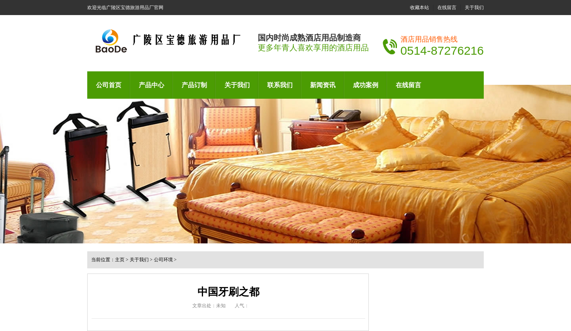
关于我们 (474, 7)
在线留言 (446, 7)
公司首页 (108, 85)
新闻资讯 (322, 85)
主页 (120, 259)
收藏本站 (419, 7)
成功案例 (365, 85)
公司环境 (163, 259)
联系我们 (280, 85)
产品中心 (151, 85)
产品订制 (194, 85)
